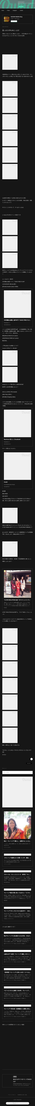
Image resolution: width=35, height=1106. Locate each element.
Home (3, 10)
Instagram (15, 10)
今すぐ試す (21, 6)
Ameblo (21, 10)
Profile (8, 10)
